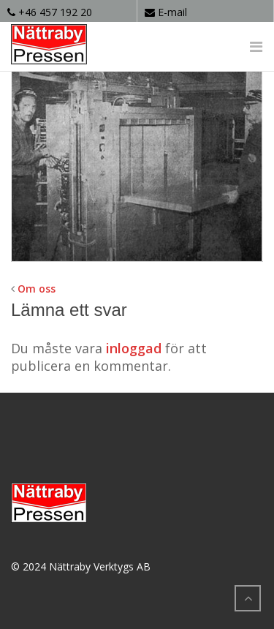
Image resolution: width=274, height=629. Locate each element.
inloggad (133, 348)
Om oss (37, 288)
